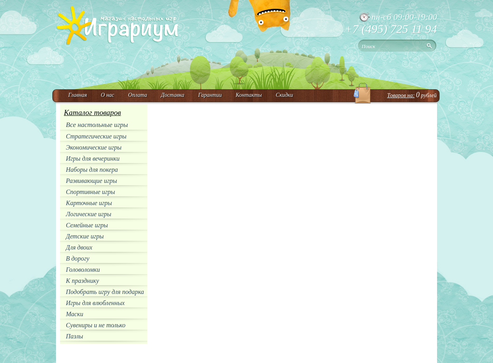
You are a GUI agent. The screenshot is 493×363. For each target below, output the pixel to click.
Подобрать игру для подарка (105, 291)
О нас (107, 95)
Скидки (284, 95)
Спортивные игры (90, 191)
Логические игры (88, 214)
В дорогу (77, 258)
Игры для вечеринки (92, 158)
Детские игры (85, 236)
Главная (77, 95)
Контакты (249, 95)
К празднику (82, 280)
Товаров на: (400, 95)
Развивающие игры (91, 180)
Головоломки (83, 269)
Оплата (137, 95)
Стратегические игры (96, 136)
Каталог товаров (92, 112)
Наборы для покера (92, 169)
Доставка (172, 95)
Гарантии (210, 95)
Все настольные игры (97, 125)
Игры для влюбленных (95, 303)
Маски (74, 314)
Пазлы (74, 336)
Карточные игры (89, 203)
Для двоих (79, 247)
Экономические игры (93, 147)
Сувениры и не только (95, 325)
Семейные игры (87, 225)
